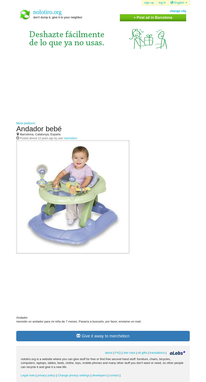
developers (99, 375)
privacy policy (46, 375)
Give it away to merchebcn (102, 336)
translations (157, 352)
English (179, 2)
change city (178, 11)
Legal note (28, 375)
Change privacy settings (74, 375)
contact (114, 375)
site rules (129, 352)
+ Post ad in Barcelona (153, 17)
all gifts (142, 352)
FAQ (118, 352)
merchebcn (70, 138)
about (108, 352)
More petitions (25, 123)
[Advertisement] (103, 87)
